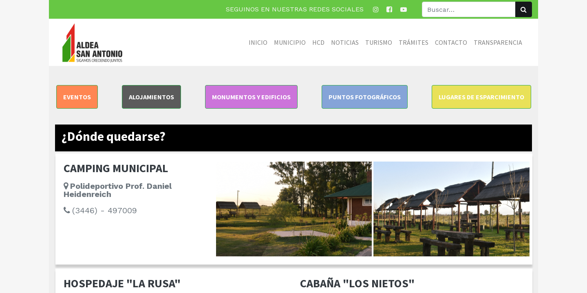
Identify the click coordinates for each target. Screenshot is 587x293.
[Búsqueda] (523, 9)
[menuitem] (258, 42)
